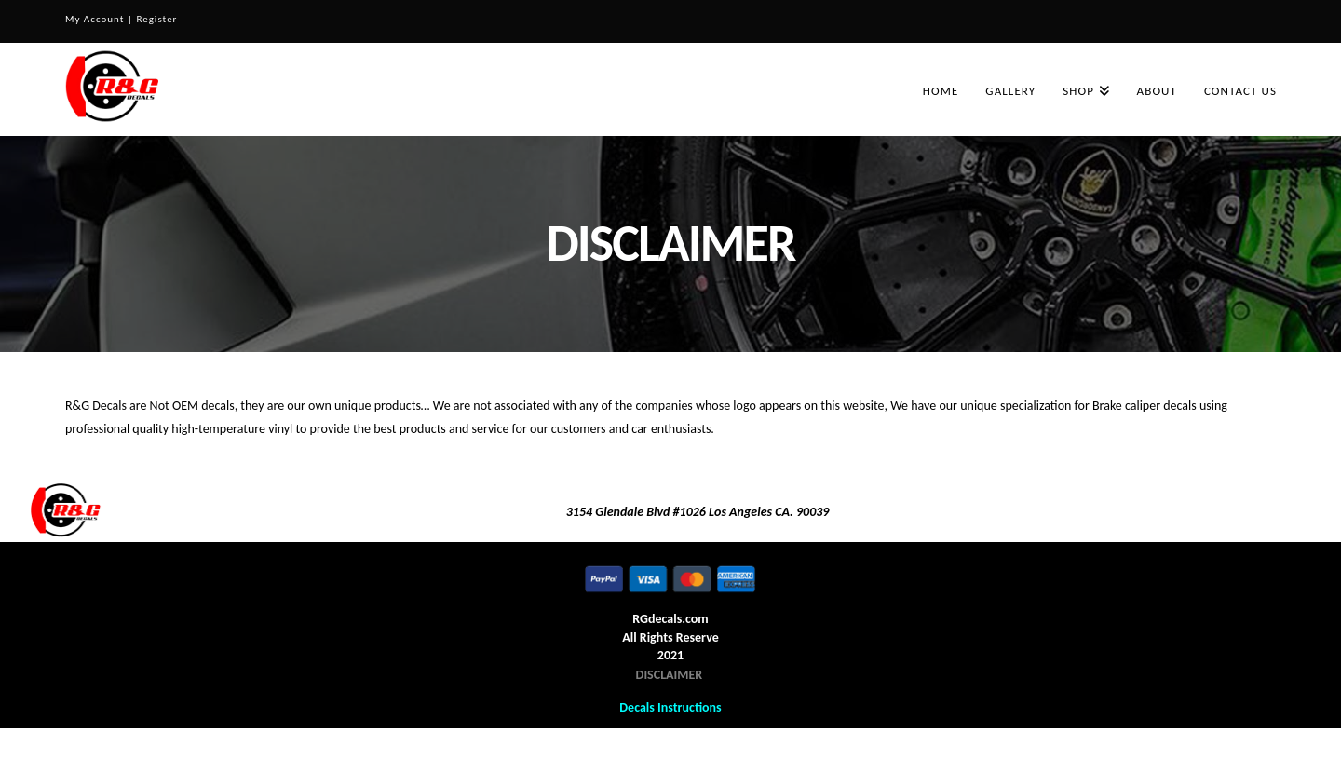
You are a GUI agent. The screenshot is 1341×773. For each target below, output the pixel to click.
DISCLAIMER (669, 675)
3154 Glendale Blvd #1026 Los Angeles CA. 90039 (698, 512)
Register (156, 19)
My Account (94, 19)
